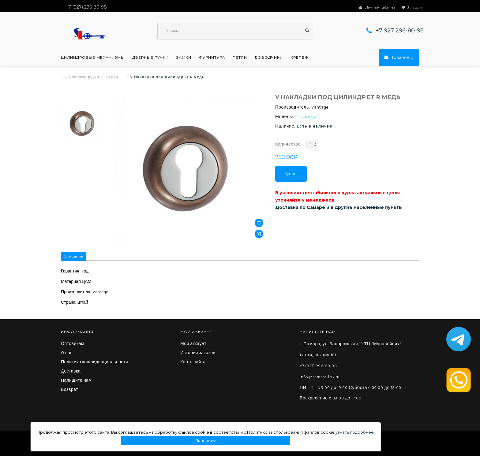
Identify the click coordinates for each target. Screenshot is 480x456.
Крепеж (300, 57)
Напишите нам (76, 380)
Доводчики (269, 57)
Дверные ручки (150, 57)
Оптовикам (72, 344)
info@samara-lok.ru (319, 377)
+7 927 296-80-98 (400, 30)
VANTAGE (115, 77)
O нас (67, 353)
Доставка (71, 371)
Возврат (69, 389)
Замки (183, 57)
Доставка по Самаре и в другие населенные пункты (339, 207)
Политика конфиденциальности (94, 362)
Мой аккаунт (193, 344)
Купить (291, 174)
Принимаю (205, 440)
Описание (73, 256)
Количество (288, 144)
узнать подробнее (355, 432)
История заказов (198, 353)
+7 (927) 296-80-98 (318, 366)
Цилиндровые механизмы (93, 57)
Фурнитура (212, 57)
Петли (240, 57)
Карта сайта (193, 362)
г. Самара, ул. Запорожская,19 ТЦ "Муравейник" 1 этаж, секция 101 (350, 350)
